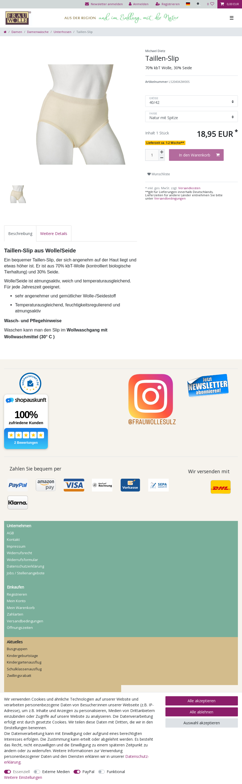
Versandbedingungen (170, 198)
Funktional (116, 771)
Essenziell (21, 771)
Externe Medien (56, 771)
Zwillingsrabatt (19, 675)
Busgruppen (17, 648)
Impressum (16, 546)
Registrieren (17, 594)
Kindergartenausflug (24, 662)
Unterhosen (62, 32)
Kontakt (13, 539)
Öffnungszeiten (20, 627)
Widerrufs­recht (19, 552)
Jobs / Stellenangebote (26, 573)
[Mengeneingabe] (151, 155)
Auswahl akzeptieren (201, 722)
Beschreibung (20, 233)
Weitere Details (53, 233)
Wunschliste (158, 174)
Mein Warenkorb (21, 607)
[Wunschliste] (210, 4)
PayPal (88, 771)
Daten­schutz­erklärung (25, 566)
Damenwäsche (38, 32)
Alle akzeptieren (201, 700)
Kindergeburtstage (22, 655)
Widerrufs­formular (22, 559)
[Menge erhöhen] (161, 152)
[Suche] (198, 4)
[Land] (188, 4)
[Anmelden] (139, 4)
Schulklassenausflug (24, 669)
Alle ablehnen (201, 711)
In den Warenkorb (199, 155)
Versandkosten (188, 188)
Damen (16, 32)
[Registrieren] (168, 4)
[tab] (20, 233)
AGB (10, 532)
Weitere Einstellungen (23, 777)
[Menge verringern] (161, 158)
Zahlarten (15, 614)
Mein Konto (16, 600)
